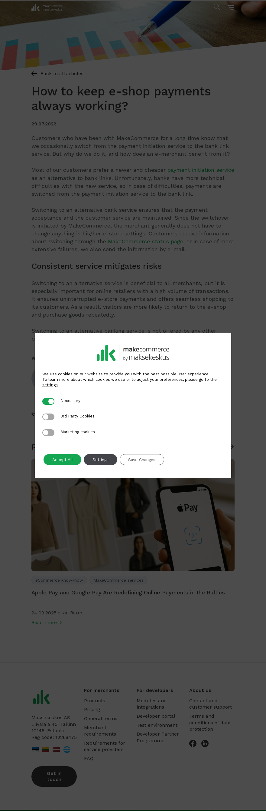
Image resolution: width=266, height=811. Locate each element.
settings (50, 385)
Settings (102, 459)
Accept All (63, 459)
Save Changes (145, 459)
